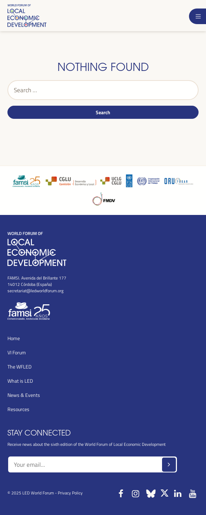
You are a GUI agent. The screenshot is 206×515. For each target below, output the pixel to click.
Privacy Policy (70, 492)
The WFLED (19, 366)
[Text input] (92, 465)
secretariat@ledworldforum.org (35, 290)
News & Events (23, 395)
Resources (18, 409)
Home (13, 338)
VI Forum (16, 352)
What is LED (20, 380)
